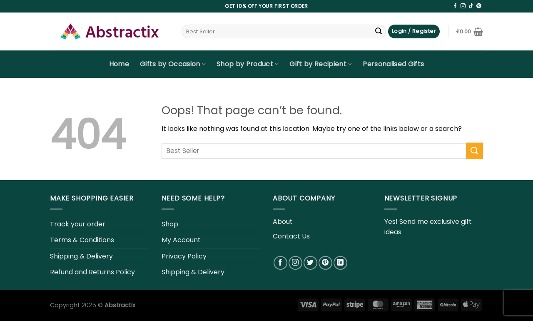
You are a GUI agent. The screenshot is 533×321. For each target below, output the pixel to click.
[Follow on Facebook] (455, 6)
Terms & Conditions (82, 240)
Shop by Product (248, 64)
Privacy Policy (184, 256)
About (283, 221)
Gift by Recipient (320, 64)
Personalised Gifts (393, 64)
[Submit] (378, 32)
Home (119, 64)
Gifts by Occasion (173, 64)
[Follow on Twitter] (310, 263)
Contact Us (291, 236)
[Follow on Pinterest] (478, 6)
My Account (181, 240)
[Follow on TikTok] (470, 6)
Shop (170, 224)
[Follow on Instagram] (463, 6)
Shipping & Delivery (81, 256)
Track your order (77, 224)
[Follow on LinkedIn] (340, 263)
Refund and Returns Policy (92, 272)
